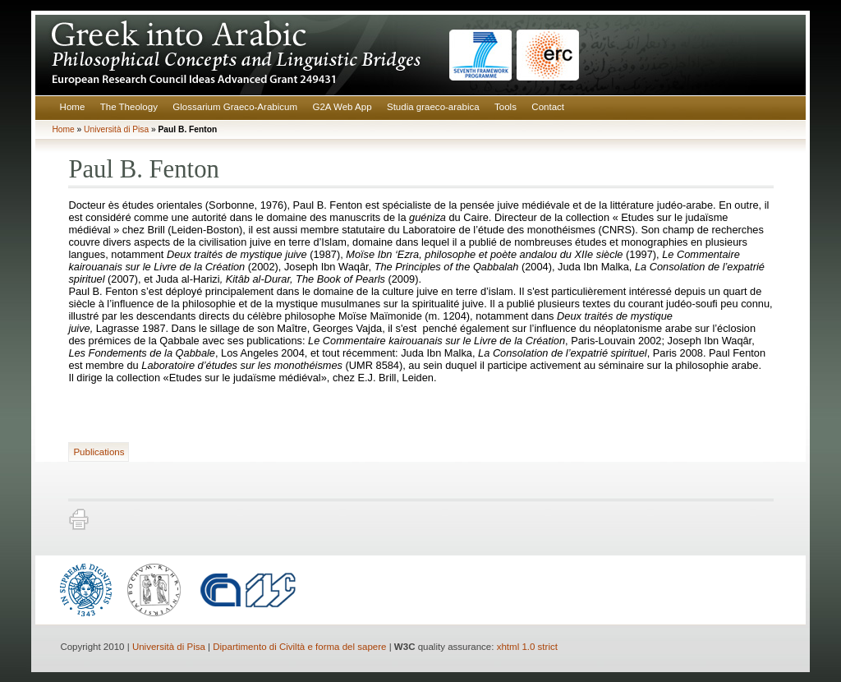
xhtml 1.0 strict (527, 647)
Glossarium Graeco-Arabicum (234, 107)
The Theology (129, 107)
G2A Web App (341, 107)
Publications (98, 452)
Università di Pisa (116, 129)
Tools (505, 107)
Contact (547, 107)
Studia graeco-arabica (433, 107)
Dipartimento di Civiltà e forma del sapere (299, 647)
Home (72, 107)
